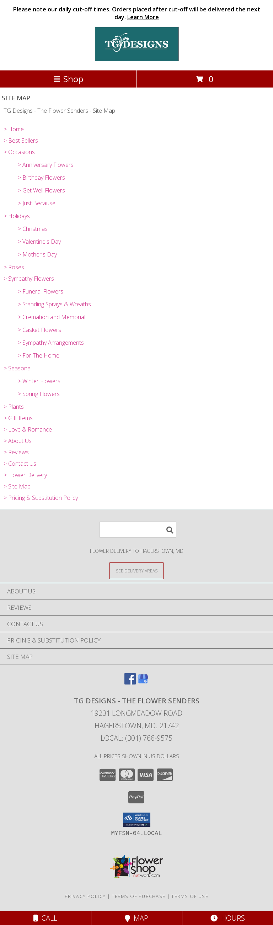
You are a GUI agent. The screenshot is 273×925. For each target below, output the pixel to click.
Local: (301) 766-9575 (136, 738)
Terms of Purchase (138, 896)
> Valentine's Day (39, 241)
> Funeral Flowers (40, 291)
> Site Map (17, 486)
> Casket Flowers (39, 330)
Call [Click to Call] (45, 918)
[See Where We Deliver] (136, 570)
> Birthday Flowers (41, 177)
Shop (68, 79)
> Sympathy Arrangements (51, 343)
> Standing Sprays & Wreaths (54, 304)
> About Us (18, 441)
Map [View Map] (136, 918)
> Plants (14, 407)
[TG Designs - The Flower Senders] (136, 60)
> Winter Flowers (39, 381)
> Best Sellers (21, 140)
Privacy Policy (85, 896)
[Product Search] (138, 530)
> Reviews (16, 452)
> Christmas (33, 229)
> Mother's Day (37, 254)
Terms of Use (189, 896)
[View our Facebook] (130, 682)
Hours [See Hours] (227, 918)
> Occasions (19, 152)
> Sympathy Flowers (29, 278)
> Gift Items (18, 418)
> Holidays (17, 216)
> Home (14, 129)
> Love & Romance (28, 429)
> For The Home (38, 355)
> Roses (14, 267)
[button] (136, 820)
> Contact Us (20, 463)
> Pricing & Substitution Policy (41, 498)
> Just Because (36, 203)
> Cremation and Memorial (51, 317)
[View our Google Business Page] (143, 682)
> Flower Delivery (25, 475)
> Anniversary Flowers (46, 165)
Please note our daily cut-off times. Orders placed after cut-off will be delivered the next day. (136, 13)
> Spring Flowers (39, 394)
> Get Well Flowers (41, 190)
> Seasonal (18, 368)
